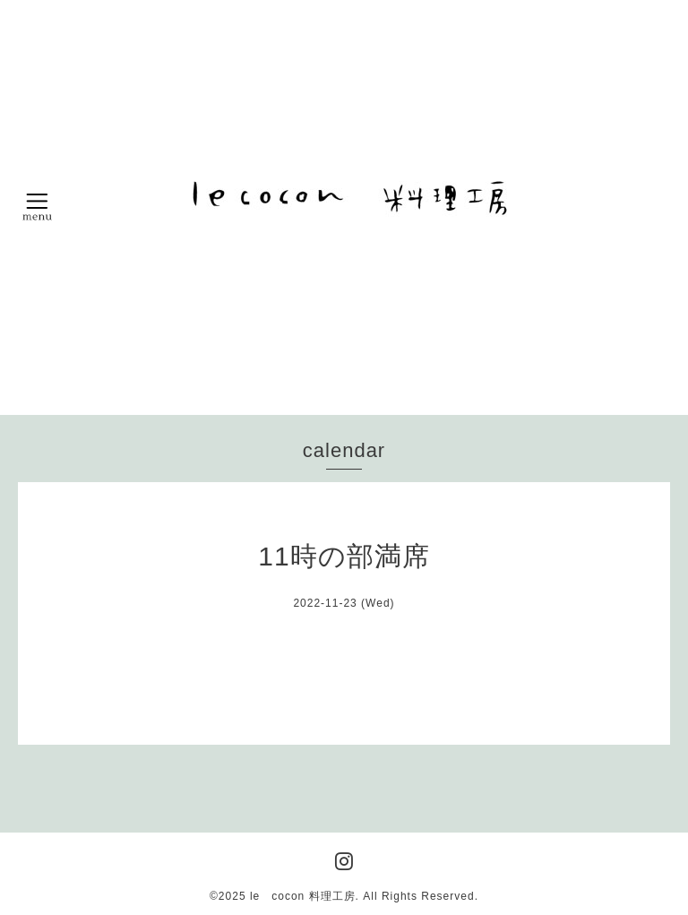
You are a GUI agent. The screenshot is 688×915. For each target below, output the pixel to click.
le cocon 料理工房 (303, 896)
